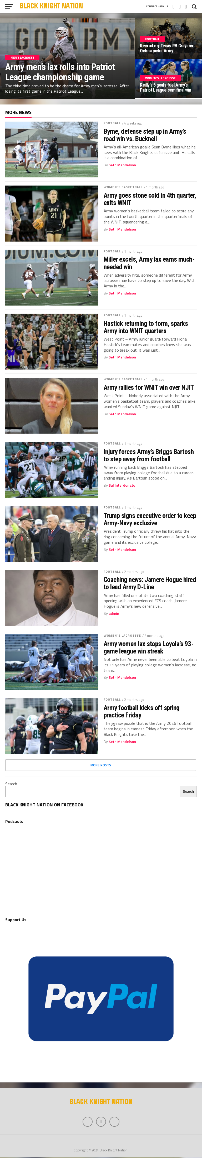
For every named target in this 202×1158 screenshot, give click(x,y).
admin (114, 613)
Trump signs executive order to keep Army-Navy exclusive (150, 519)
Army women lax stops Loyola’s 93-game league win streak (149, 647)
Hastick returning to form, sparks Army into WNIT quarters (146, 327)
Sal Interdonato (122, 485)
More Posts (100, 765)
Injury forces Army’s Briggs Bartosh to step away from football (149, 455)
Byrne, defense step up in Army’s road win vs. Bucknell (145, 135)
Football (112, 123)
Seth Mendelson (122, 165)
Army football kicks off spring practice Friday (142, 711)
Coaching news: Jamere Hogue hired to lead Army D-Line (150, 583)
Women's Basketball (123, 186)
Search (11, 784)
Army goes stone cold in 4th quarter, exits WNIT (150, 199)
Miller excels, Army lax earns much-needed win (149, 263)
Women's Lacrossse (122, 635)
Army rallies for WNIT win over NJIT (149, 387)
